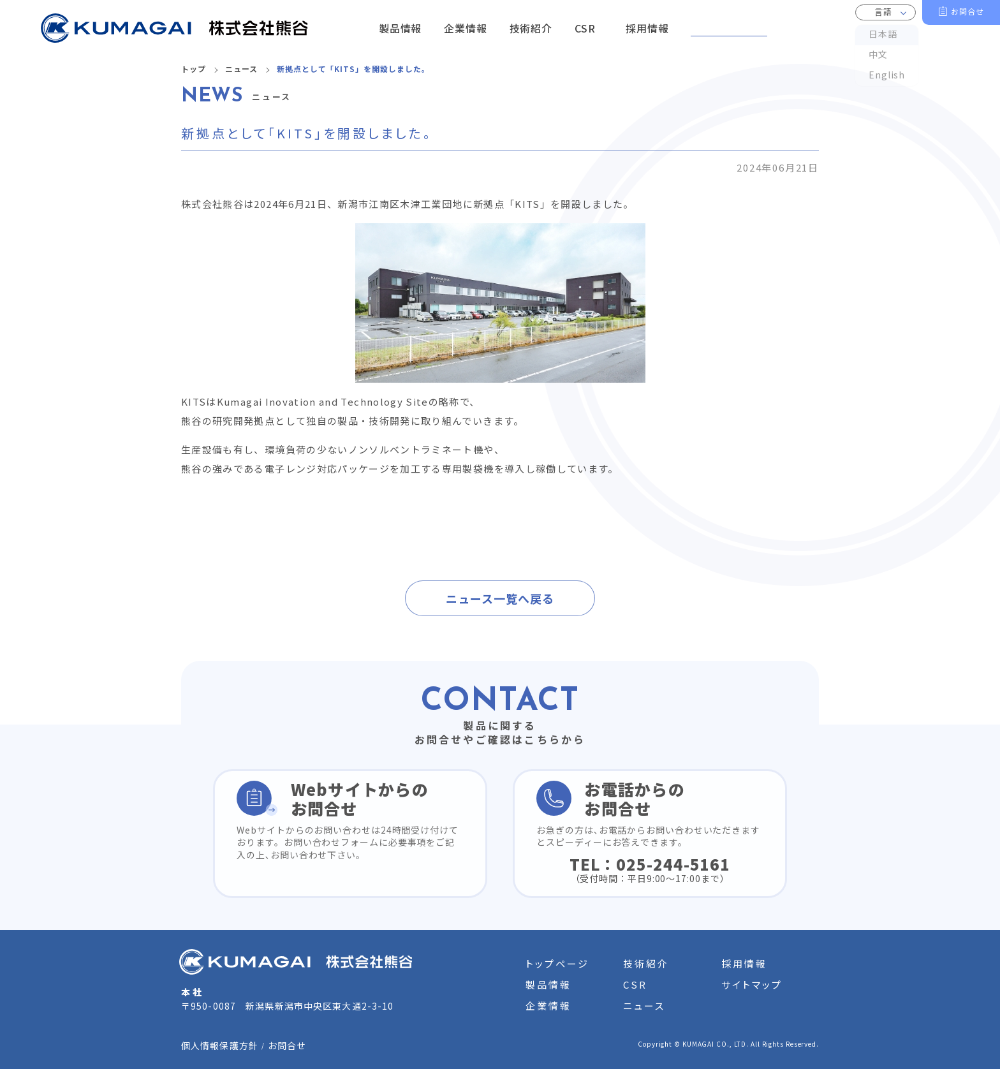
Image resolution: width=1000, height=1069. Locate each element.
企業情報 (548, 1005)
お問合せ (967, 11)
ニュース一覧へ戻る (500, 598)
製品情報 (548, 984)
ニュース (241, 69)
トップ (193, 69)
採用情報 (744, 963)
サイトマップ (752, 984)
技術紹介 (646, 963)
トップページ (557, 963)
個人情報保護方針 (219, 1045)
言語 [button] (883, 12)
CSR (635, 984)
